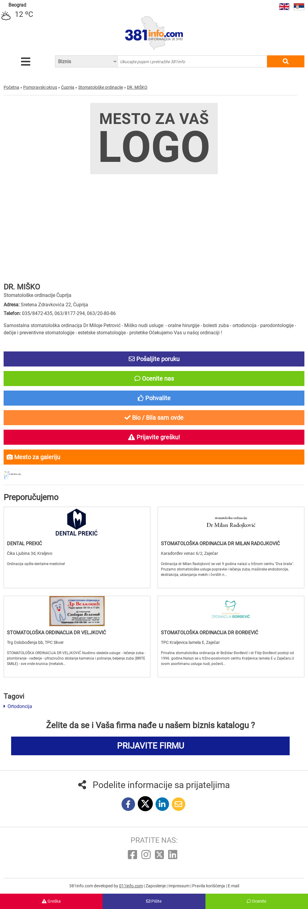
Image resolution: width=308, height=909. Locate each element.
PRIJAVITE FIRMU (150, 746)
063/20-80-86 (101, 313)
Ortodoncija (18, 706)
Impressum (179, 885)
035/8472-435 (37, 313)
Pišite (154, 901)
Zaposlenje (156, 885)
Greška (51, 901)
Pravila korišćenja (209, 885)
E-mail (233, 885)
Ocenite (256, 901)
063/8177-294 (69, 313)
